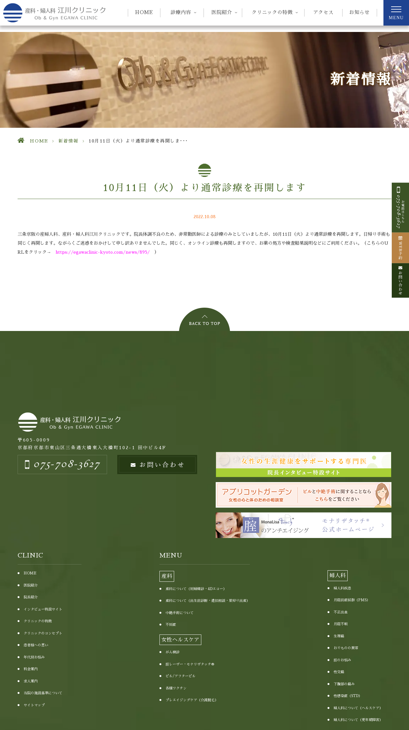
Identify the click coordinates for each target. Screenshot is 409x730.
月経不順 (341, 624)
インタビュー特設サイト (43, 609)
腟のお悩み (342, 660)
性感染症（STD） (348, 696)
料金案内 (31, 669)
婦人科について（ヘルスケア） (358, 708)
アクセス (323, 12)
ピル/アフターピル (181, 676)
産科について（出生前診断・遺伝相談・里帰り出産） (208, 601)
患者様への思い (36, 645)
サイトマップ (34, 705)
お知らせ (359, 12)
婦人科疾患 (342, 588)
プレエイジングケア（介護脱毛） (192, 700)
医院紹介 (31, 585)
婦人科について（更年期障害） (358, 720)
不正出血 (341, 612)
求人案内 (31, 681)
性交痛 (339, 672)
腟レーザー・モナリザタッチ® (190, 664)
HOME (144, 12)
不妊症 (171, 624)
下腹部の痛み (344, 684)
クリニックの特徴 (38, 621)
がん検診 (173, 652)
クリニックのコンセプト (43, 633)
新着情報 (68, 141)
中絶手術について (180, 613)
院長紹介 (31, 597)
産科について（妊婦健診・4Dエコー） (196, 589)
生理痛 (339, 636)
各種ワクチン (176, 688)
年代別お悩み (34, 657)
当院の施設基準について (43, 693)
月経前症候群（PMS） (352, 600)
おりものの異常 (346, 648)
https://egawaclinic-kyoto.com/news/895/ (103, 252)
